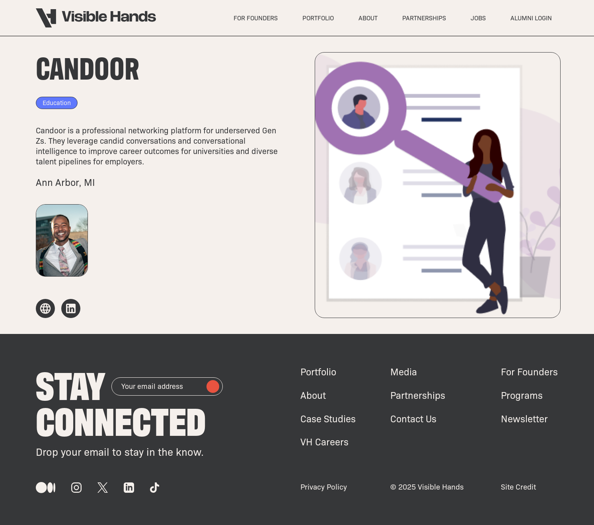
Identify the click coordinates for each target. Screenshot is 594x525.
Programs (522, 395)
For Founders (529, 371)
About (313, 395)
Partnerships (417, 395)
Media (403, 371)
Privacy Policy (323, 486)
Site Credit (518, 486)
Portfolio (318, 371)
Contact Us (413, 418)
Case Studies (328, 418)
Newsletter (524, 418)
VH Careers (324, 441)
